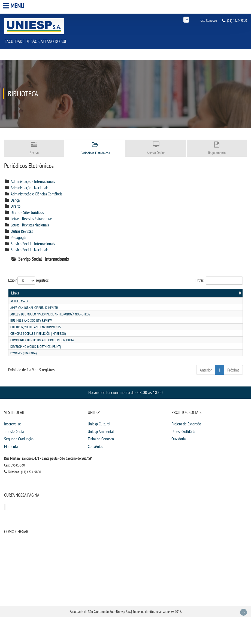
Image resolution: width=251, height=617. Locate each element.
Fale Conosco (208, 20)
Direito (15, 206)
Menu (14, 6)
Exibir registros (28, 281)
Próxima (233, 370)
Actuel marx (19, 301)
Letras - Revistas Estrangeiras (31, 218)
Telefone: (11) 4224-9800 (22, 471)
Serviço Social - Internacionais (33, 243)
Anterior (206, 370)
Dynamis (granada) (23, 353)
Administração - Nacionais (29, 187)
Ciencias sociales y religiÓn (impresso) (38, 333)
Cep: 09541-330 (14, 465)
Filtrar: (219, 281)
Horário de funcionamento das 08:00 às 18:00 (125, 392)
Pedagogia (18, 237)
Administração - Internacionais (33, 181)
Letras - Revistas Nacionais (30, 225)
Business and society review (31, 320)
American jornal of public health (34, 307)
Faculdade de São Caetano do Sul (36, 41)
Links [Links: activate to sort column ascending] (15, 293)
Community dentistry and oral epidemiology (42, 340)
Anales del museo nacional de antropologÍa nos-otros (50, 314)
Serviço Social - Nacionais (29, 249)
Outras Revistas (22, 231)
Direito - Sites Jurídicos (27, 212)
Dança (15, 200)
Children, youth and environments (35, 327)
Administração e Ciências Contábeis (36, 194)
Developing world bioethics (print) (35, 346)
